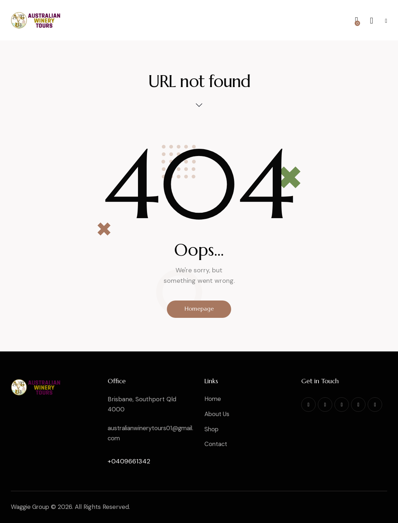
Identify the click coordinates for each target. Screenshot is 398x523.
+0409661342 (129, 461)
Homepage (199, 309)
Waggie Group (31, 507)
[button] (386, 20)
